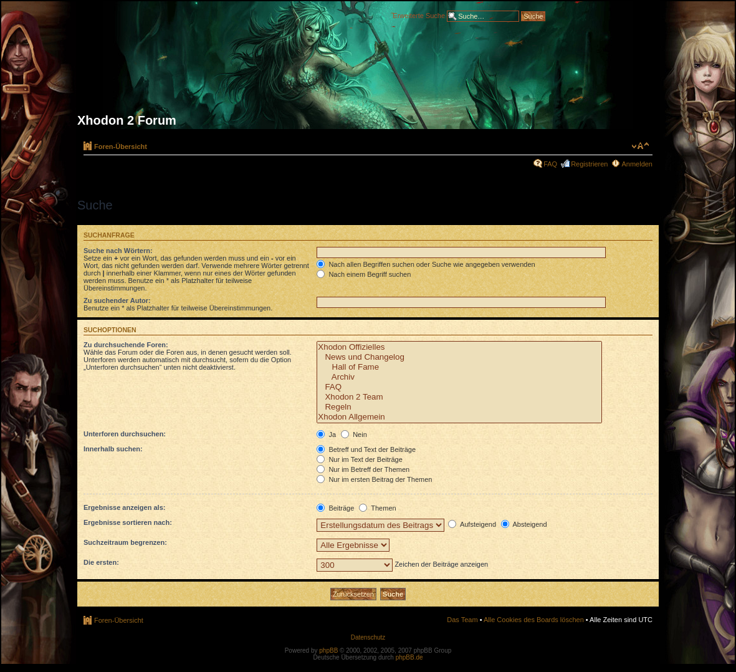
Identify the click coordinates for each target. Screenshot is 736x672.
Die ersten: (101, 562)
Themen (377, 508)
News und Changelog (459, 357)
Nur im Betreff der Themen (363, 469)
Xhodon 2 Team (459, 397)
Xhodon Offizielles (459, 347)
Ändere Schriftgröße (640, 145)
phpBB (328, 650)
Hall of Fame (459, 367)
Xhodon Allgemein (459, 417)
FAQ (550, 164)
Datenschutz (368, 637)
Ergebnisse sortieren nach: (128, 522)
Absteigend (524, 524)
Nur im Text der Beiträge (359, 459)
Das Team (462, 619)
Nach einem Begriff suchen (364, 274)
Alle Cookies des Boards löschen (534, 619)
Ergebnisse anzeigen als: (124, 507)
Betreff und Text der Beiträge (366, 449)
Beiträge (335, 508)
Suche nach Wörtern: (118, 250)
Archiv (459, 377)
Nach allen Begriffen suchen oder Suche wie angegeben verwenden (426, 264)
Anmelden (636, 164)
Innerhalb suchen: (113, 449)
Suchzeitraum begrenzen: (125, 542)
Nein (354, 434)
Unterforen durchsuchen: (125, 434)
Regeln (459, 407)
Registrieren (589, 164)
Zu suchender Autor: (117, 300)
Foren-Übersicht (120, 146)
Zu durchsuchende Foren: (126, 344)
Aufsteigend (472, 524)
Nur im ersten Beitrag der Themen (374, 479)
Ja (326, 434)
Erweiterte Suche (419, 15)
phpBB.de (409, 657)
